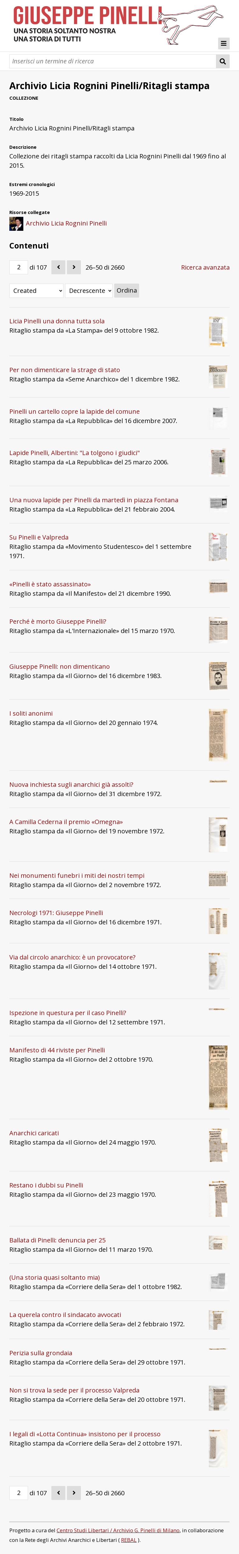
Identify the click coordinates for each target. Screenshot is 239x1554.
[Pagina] (18, 267)
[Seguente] (74, 267)
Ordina (127, 290)
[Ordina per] (36, 291)
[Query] (112, 61)
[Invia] (223, 61)
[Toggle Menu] (224, 43)
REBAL (129, 1539)
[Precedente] (58, 267)
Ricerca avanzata (205, 267)
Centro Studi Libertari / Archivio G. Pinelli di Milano (118, 1530)
